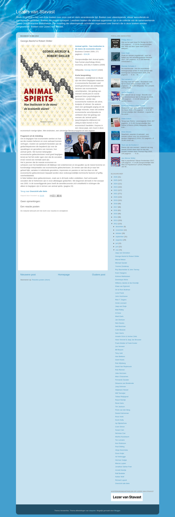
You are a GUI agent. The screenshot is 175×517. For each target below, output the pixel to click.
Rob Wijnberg (120, 363)
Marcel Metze (120, 260)
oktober (119, 233)
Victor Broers (126, 132)
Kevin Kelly (119, 420)
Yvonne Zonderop (122, 266)
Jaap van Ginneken (122, 253)
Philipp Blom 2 (126, 40)
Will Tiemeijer (120, 393)
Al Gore (118, 313)
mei (117, 250)
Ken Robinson (120, 443)
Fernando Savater (122, 380)
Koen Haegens (120, 273)
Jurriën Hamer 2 (127, 92)
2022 (116, 190)
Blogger (117, 511)
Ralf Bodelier (120, 473)
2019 (116, 200)
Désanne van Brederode (124, 383)
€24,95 (86, 54)
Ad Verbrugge (120, 457)
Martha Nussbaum (122, 437)
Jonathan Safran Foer (123, 467)
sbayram (92, 511)
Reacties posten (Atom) (41, 280)
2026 (116, 177)
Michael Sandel (121, 263)
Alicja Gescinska (121, 450)
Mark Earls (119, 316)
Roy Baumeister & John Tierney (127, 270)
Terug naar (34, 191)
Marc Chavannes (121, 376)
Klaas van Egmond (122, 286)
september (120, 237)
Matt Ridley (119, 310)
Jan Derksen (120, 320)
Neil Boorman (120, 326)
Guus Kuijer (119, 453)
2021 (116, 194)
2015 (116, 214)
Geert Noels (119, 360)
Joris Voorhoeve (121, 296)
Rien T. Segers (120, 300)
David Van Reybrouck (123, 366)
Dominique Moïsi (121, 280)
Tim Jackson (120, 407)
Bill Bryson (119, 350)
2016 (116, 210)
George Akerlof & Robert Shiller (127, 256)
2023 (116, 187)
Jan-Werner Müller (128, 158)
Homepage (64, 274)
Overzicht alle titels (122, 483)
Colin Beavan (120, 330)
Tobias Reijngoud (121, 397)
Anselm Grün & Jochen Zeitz (126, 336)
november (120, 230)
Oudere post (98, 274)
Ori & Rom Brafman (122, 290)
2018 (116, 204)
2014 (116, 217)
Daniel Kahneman (122, 413)
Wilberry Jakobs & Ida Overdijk (127, 283)
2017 (116, 207)
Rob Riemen (120, 370)
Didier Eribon (126, 119)
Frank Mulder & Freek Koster (126, 343)
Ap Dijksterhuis (121, 423)
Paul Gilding (119, 447)
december (120, 227)
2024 (116, 184)
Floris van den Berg (122, 410)
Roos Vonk (119, 417)
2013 (116, 220)
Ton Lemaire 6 (126, 79)
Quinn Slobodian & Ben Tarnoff (133, 106)
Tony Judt (119, 353)
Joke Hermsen (120, 373)
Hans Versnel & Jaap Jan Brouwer (128, 340)
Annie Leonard (120, 303)
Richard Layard (121, 480)
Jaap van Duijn (120, 306)
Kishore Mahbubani (122, 276)
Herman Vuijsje (121, 460)
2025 (116, 180)
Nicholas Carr (120, 433)
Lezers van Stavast (35, 11)
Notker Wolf (119, 477)
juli (117, 243)
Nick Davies (119, 323)
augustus (119, 240)
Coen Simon (120, 427)
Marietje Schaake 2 (128, 66)
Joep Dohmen (120, 386)
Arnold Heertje (120, 470)
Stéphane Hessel (121, 390)
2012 (116, 224)
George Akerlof (90, 70)
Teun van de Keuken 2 (129, 145)
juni (117, 247)
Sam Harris (119, 333)
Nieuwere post (28, 274)
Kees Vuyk (125, 53)
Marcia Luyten (120, 463)
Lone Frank (119, 293)
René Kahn (119, 403)
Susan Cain (119, 430)
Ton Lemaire (120, 440)
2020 (116, 197)
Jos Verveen (120, 346)
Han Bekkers (120, 356)
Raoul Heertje (120, 400)
